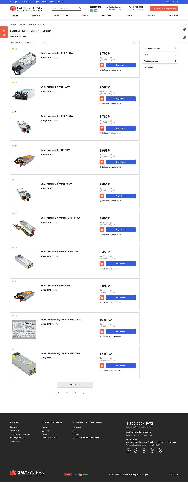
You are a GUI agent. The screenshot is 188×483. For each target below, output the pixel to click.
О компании (26, 2)
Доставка (106, 16)
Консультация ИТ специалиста (164, 8)
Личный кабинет (49, 439)
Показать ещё (75, 386)
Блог (51, 2)
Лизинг (128, 16)
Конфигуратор (61, 16)
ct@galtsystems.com (115, 7)
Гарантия (150, 16)
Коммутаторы (15, 442)
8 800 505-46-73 (95, 7)
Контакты (173, 16)
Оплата (84, 16)
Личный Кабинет (172, 2)
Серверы (14, 428)
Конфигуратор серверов (20, 435)
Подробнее (120, 65)
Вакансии (60, 2)
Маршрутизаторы (17, 439)
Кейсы (44, 2)
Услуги (36, 2)
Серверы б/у (15, 432)
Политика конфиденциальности (85, 439)
